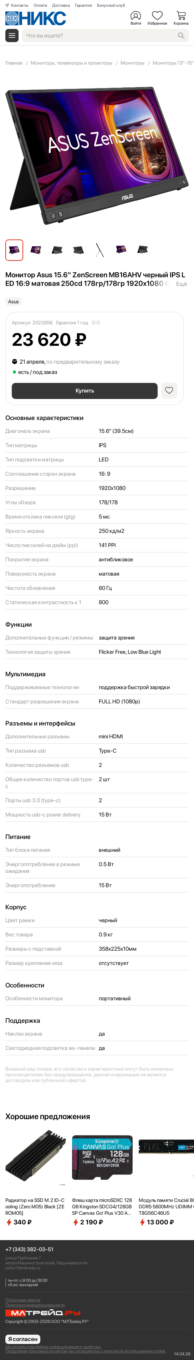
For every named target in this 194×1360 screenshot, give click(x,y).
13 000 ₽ (156, 1222)
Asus (13, 301)
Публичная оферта (22, 1300)
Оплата (40, 5)
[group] (97, 155)
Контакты (20, 5)
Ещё (181, 283)
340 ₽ (18, 1222)
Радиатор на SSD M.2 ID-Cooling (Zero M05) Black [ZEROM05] (35, 1206)
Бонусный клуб (111, 5)
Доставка (61, 5)
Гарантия (83, 5)
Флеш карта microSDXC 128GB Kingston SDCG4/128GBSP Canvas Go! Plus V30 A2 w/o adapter (102, 1207)
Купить (85, 390)
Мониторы (132, 63)
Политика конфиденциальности (35, 1305)
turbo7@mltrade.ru (22, 1268)
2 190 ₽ (87, 1222)
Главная (13, 63)
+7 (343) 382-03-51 (29, 1249)
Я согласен (22, 1339)
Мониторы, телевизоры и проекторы (71, 63)
